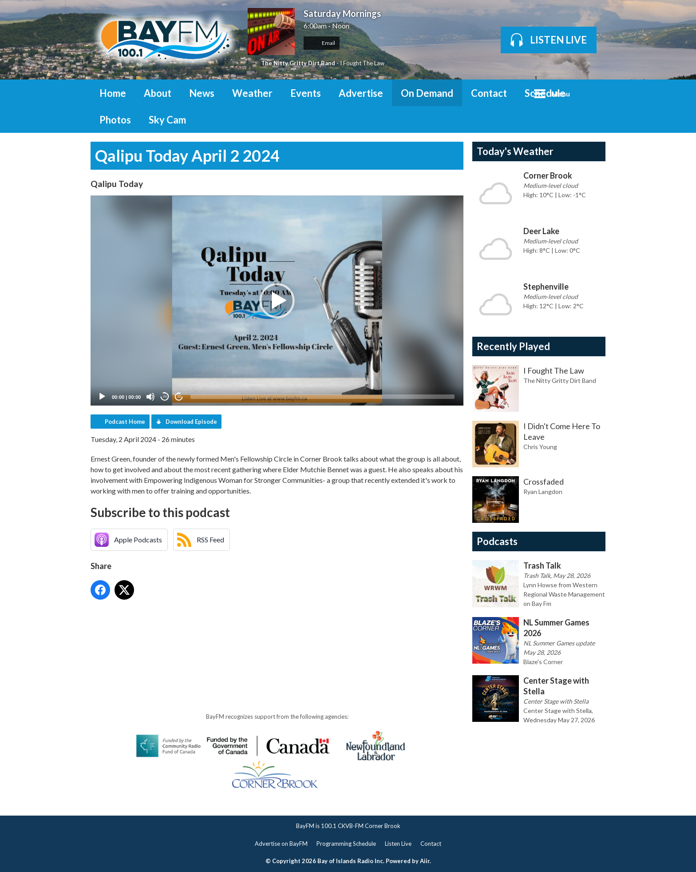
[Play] (102, 396)
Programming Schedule (346, 843)
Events (305, 93)
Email (321, 43)
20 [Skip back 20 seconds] (165, 396)
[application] (277, 300)
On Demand (427, 93)
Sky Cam (167, 120)
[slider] (322, 396)
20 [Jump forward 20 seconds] (179, 396)
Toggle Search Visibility (592, 93)
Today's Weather (515, 151)
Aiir (425, 860)
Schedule (545, 93)
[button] (277, 301)
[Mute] (150, 396)
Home (112, 93)
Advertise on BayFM (281, 843)
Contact (489, 93)
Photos (115, 120)
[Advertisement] (252, 629)
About (157, 93)
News (201, 93)
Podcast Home (125, 421)
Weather (252, 93)
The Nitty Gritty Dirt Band (298, 63)
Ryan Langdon (542, 491)
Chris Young (540, 446)
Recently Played (513, 346)
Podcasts (497, 541)
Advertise (361, 93)
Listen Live (398, 843)
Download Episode (191, 421)
